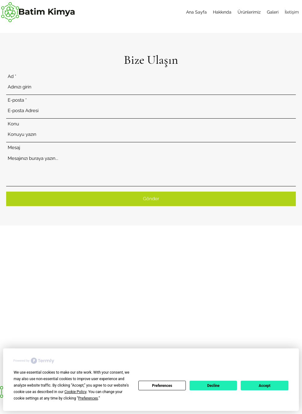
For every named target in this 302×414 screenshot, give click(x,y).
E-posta (16, 100)
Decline (213, 386)
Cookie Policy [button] (75, 392)
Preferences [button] (88, 398)
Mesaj (14, 147)
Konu (13, 124)
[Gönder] (151, 199)
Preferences (162, 386)
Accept (265, 386)
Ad (11, 76)
